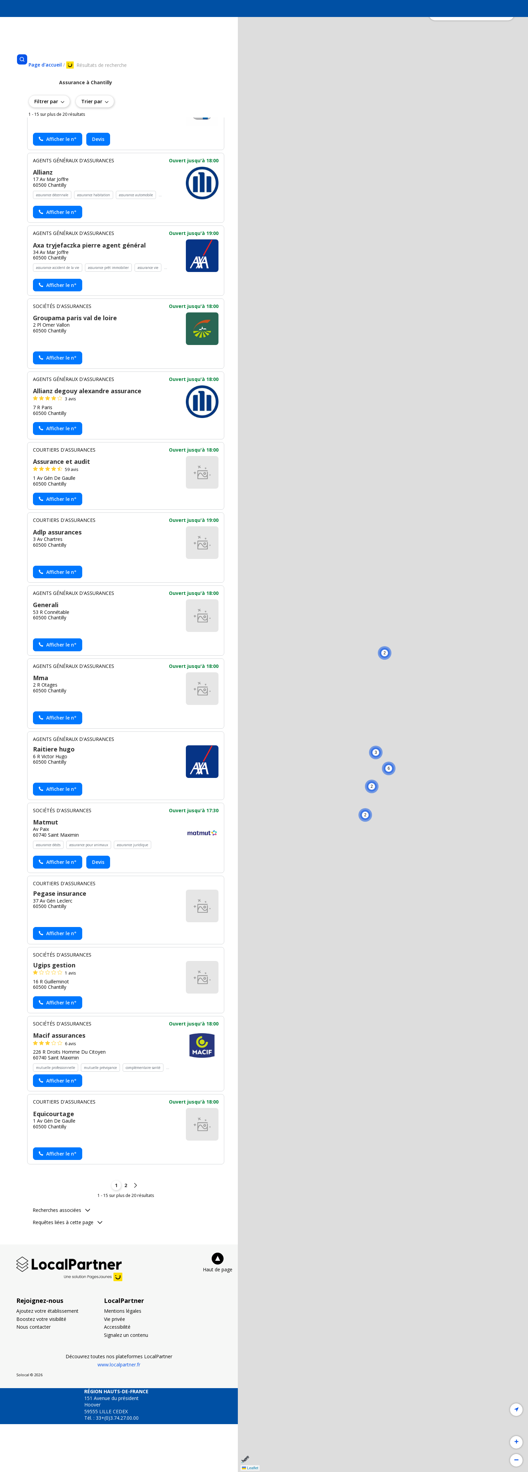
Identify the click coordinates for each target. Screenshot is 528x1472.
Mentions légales (122, 1359)
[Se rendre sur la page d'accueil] (45, 64)
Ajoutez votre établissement (47, 1359)
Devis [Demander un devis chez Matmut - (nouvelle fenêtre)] (98, 910)
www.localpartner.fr (119, 1412)
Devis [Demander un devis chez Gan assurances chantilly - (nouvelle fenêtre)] (98, 187)
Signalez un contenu (126, 1383)
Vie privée (114, 1367)
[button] (384, 653)
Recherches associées (61, 1258)
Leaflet (250, 1468)
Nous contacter (33, 1374)
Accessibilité (117, 1374)
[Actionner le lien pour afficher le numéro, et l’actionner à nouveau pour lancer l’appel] (57, 187)
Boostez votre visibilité (41, 1367)
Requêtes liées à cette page (67, 1270)
